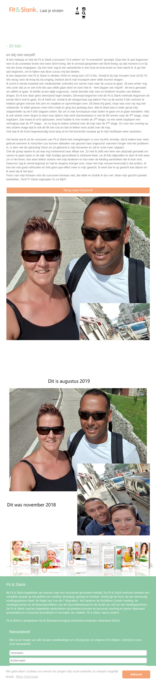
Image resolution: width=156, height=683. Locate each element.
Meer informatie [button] (27, 676)
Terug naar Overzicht (78, 190)
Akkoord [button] (136, 674)
